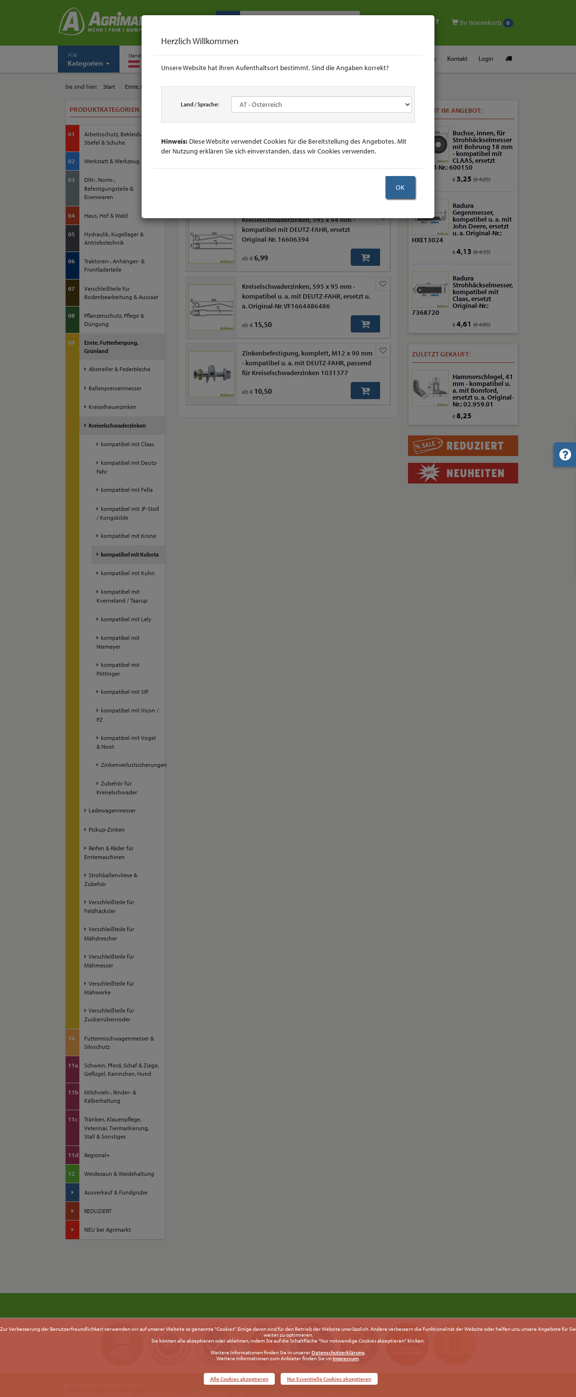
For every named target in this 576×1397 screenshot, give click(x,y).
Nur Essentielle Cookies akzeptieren (329, 1378)
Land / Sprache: (200, 104)
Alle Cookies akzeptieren (239, 1378)
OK (400, 187)
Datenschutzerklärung (338, 1352)
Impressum (346, 1358)
